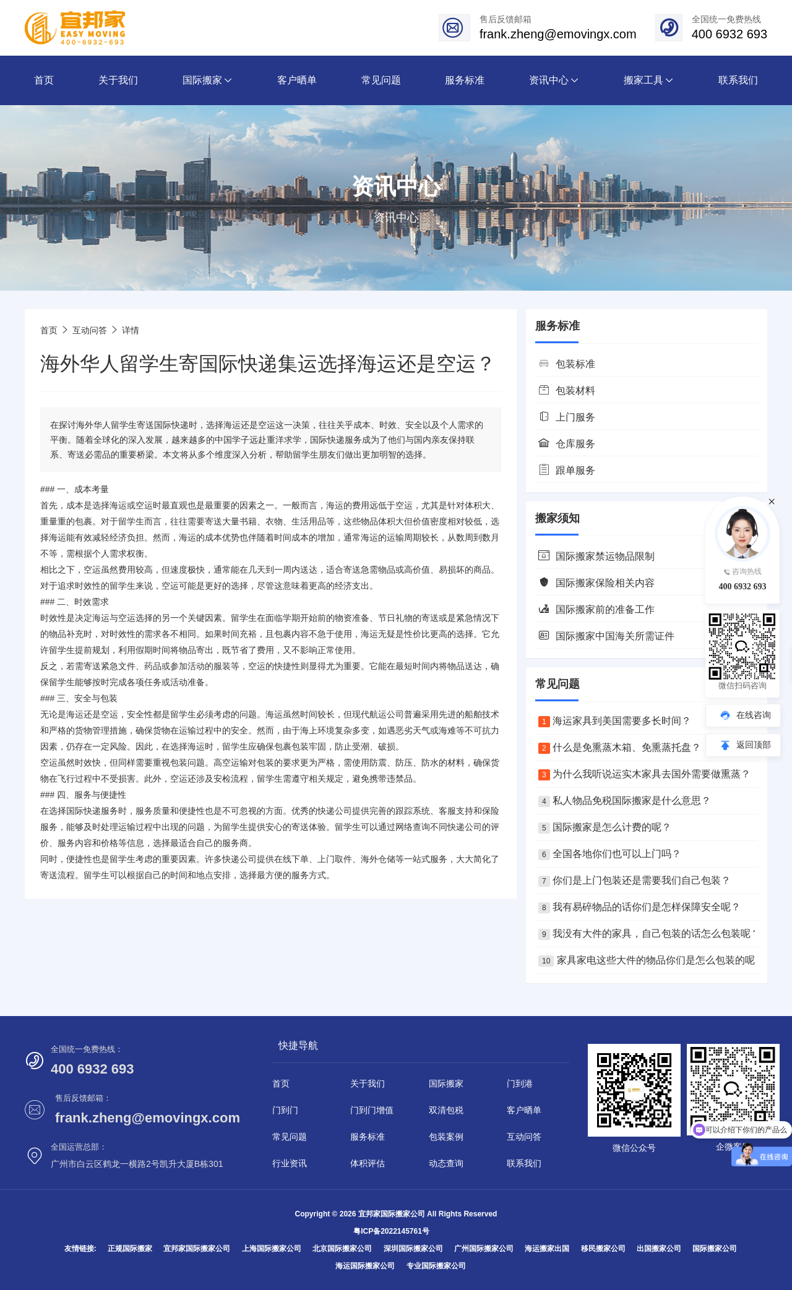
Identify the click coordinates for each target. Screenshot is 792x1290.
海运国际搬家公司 (365, 1266)
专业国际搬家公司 (436, 1266)
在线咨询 (753, 715)
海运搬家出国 (547, 1248)
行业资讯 (289, 1163)
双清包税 (446, 1110)
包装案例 (446, 1137)
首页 (49, 330)
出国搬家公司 (659, 1248)
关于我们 (367, 1083)
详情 (130, 330)
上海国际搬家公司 (271, 1248)
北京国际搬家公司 (342, 1248)
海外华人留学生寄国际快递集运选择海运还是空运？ (268, 363)
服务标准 (367, 1137)
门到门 (285, 1110)
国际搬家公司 (714, 1248)
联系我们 (524, 1163)
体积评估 (367, 1163)
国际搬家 (446, 1083)
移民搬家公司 (603, 1248)
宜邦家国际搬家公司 (196, 1248)
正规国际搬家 (130, 1248)
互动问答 (89, 330)
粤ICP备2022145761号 (391, 1231)
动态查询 (446, 1163)
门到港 (520, 1083)
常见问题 (289, 1137)
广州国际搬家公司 (484, 1248)
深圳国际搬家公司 (413, 1248)
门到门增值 (372, 1110)
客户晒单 (524, 1110)
